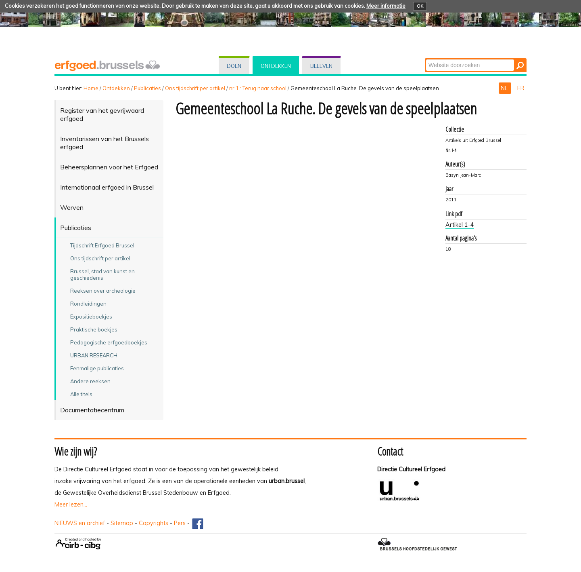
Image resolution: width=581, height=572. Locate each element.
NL (505, 88)
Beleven (321, 66)
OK (420, 6)
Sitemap (122, 523)
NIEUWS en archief (79, 523)
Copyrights (153, 523)
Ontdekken (276, 66)
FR (520, 88)
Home (91, 88)
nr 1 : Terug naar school (257, 88)
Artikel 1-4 (459, 224)
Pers (180, 523)
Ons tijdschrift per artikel (195, 88)
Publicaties (147, 88)
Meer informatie (385, 5)
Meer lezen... (70, 504)
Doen (234, 66)
